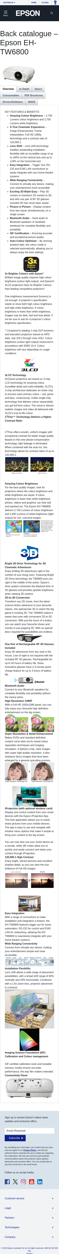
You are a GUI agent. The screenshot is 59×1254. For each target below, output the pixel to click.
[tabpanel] (29, 604)
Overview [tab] (8, 89)
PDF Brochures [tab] (34, 95)
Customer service (14, 1198)
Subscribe (14, 1138)
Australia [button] (8, 2)
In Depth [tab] (24, 89)
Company (10, 1237)
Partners (9, 1217)
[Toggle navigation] (5, 13)
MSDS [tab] (31, 102)
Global (45, 2)
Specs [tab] (38, 89)
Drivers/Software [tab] (13, 102)
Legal (8, 1208)
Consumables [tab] (11, 95)
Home (34, 2)
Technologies (12, 1227)
